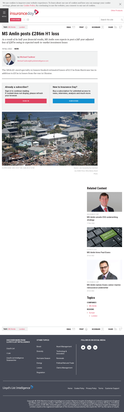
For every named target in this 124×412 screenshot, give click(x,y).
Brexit (39, 347)
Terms (100, 388)
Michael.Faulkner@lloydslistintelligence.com (32, 61)
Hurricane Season (43, 358)
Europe (92, 313)
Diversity (40, 351)
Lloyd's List (11, 348)
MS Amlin (12, 27)
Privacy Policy (91, 388)
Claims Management (64, 368)
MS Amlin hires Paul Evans (98, 252)
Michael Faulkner (27, 57)
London (22, 27)
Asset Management (64, 347)
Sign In (24, 19)
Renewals (60, 358)
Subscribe (15, 19)
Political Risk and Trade (65, 363)
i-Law (9, 353)
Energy (39, 363)
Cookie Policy (29, 5)
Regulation (41, 372)
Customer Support (112, 388)
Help (28, 19)
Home (70, 388)
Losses (39, 368)
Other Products (117, 11)
